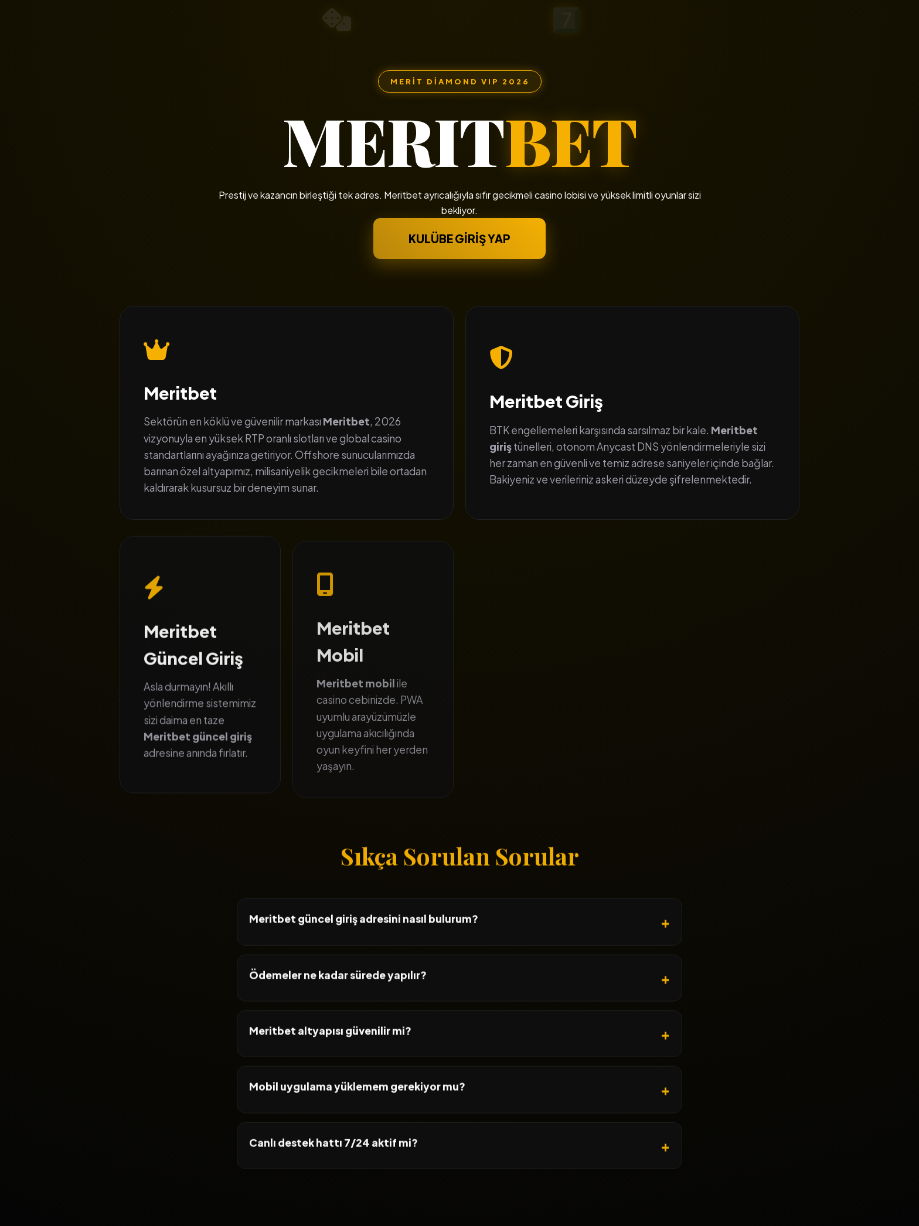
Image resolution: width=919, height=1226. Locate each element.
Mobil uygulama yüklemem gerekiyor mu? (357, 1125)
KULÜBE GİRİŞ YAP (459, 239)
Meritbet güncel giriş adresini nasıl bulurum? (363, 957)
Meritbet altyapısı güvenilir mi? (330, 1068)
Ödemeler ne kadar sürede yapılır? (338, 1013)
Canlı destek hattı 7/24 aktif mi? (333, 1180)
